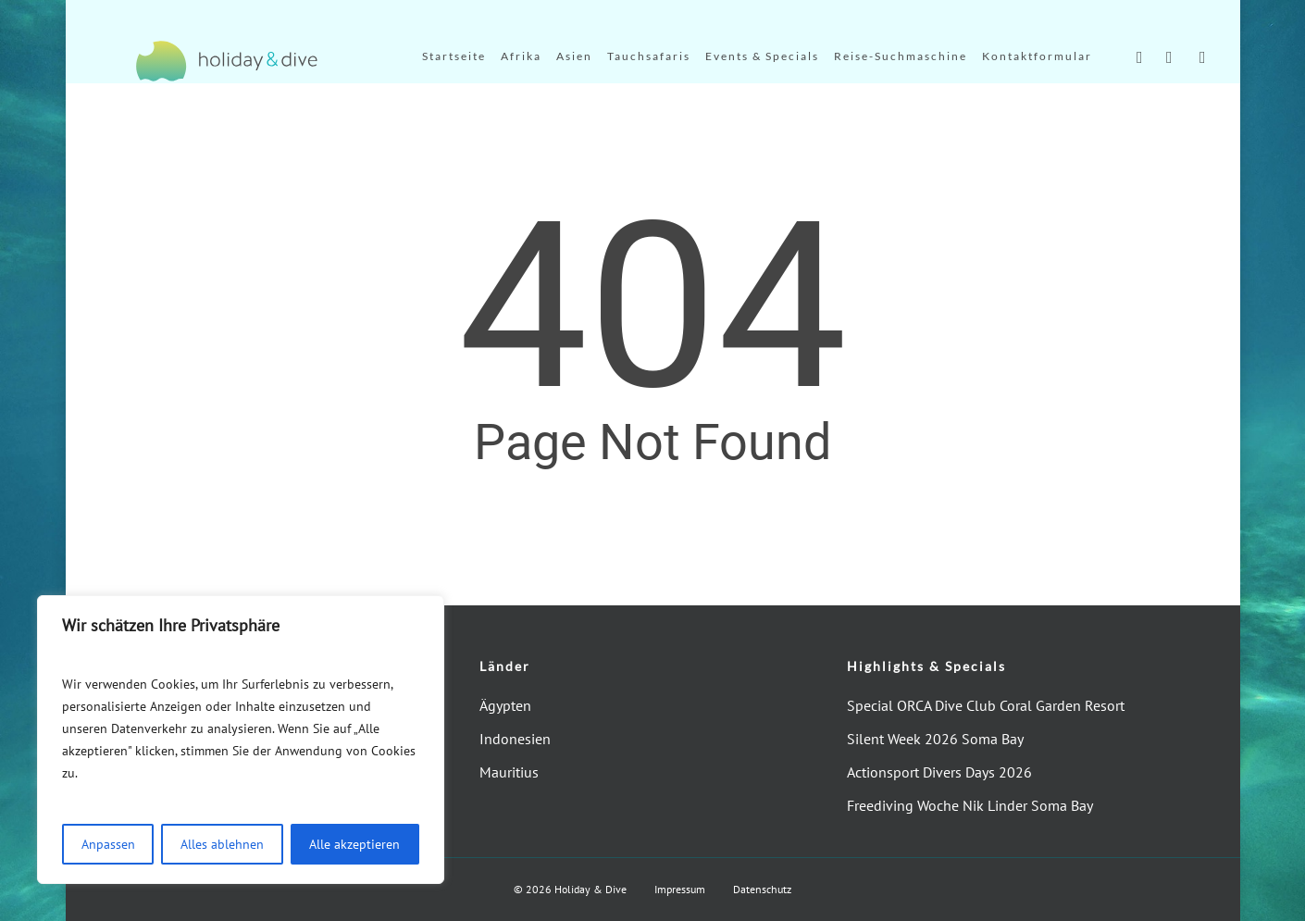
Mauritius (509, 772)
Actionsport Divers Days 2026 (939, 772)
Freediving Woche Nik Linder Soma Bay (970, 805)
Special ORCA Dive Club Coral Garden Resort (986, 705)
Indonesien (515, 738)
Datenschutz (762, 889)
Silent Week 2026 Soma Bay (935, 738)
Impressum (679, 889)
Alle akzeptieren (354, 844)
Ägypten (505, 705)
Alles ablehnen (222, 844)
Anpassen (108, 844)
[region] (240, 739)
